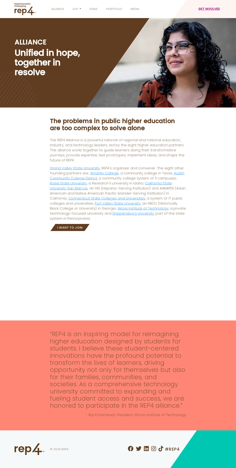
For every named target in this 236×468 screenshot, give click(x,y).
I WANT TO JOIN (70, 227)
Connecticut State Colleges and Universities (106, 198)
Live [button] (76, 9)
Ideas (94, 9)
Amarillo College (104, 173)
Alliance (57, 9)
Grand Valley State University (75, 168)
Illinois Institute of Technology (143, 208)
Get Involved (209, 9)
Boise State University (68, 183)
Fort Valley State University (117, 203)
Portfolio (114, 9)
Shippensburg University (133, 213)
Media (135, 9)
